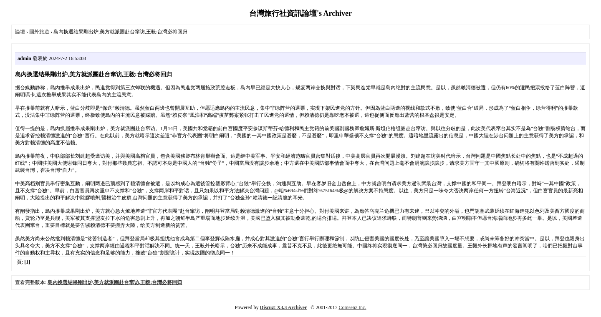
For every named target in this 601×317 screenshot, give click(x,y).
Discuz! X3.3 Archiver (283, 307)
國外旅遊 (39, 32)
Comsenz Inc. (352, 307)
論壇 (20, 32)
